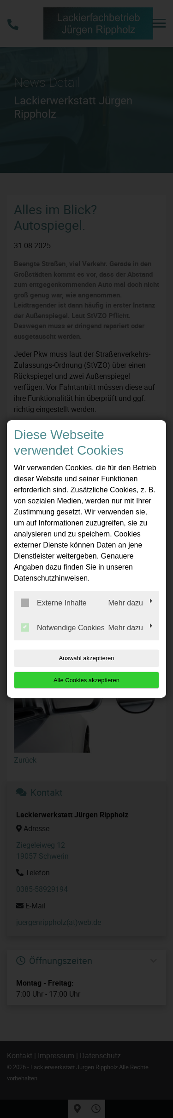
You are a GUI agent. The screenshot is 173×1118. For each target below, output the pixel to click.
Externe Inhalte (54, 603)
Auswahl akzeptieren (86, 658)
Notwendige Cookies (63, 627)
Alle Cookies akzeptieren (86, 680)
